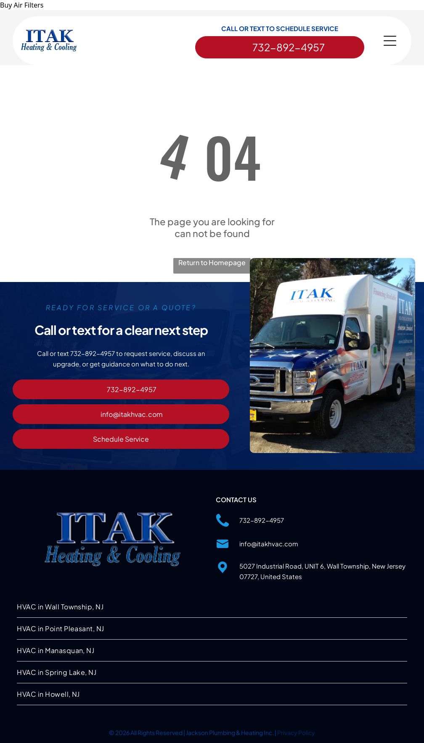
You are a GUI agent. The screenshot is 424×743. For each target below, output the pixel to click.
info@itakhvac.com (268, 544)
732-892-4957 (261, 520)
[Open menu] (390, 40)
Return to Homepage (212, 262)
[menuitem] (212, 607)
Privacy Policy (296, 732)
